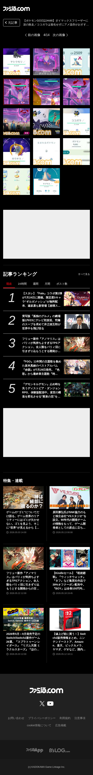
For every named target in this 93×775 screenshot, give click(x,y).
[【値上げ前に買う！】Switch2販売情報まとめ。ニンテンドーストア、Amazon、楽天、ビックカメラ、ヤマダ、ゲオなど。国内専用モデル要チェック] (70, 619)
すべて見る (84, 274)
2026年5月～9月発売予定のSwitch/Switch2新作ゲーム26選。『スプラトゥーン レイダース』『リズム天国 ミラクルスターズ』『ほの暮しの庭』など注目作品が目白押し (23, 641)
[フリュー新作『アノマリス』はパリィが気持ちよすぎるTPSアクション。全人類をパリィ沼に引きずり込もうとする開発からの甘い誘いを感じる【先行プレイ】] (77, 344)
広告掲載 (60, 725)
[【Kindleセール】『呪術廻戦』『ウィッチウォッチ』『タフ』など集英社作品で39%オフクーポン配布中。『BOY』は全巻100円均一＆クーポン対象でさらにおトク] (70, 558)
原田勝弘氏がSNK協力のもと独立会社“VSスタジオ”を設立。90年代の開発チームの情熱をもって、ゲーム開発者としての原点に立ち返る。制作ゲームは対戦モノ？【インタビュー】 (70, 520)
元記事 (10, 23)
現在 (9, 283)
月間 (47, 283)
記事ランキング (20, 274)
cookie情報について (39, 725)
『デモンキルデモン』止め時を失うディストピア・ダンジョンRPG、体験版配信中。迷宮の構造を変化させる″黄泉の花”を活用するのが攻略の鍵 (41, 391)
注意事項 (79, 718)
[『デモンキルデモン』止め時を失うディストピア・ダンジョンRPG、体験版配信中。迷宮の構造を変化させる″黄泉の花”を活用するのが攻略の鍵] (77, 389)
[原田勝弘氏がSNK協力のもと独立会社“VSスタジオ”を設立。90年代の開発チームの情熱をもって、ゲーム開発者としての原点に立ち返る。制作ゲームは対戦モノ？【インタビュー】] (70, 497)
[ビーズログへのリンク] (59, 750)
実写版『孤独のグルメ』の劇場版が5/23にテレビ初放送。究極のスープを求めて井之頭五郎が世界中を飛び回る (41, 322)
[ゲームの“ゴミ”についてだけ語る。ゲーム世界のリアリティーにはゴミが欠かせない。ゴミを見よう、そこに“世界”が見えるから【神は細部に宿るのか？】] (23, 497)
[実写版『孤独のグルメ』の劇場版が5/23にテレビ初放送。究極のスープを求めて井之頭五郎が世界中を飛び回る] (77, 321)
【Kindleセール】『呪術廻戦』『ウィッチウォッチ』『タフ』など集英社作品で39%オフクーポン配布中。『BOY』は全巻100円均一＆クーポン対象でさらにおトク (69, 580)
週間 (35, 283)
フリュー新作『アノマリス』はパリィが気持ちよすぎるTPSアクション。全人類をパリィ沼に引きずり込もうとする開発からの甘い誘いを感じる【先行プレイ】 (41, 345)
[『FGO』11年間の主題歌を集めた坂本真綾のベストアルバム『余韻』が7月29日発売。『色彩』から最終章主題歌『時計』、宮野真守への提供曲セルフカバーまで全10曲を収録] (77, 367)
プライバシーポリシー (42, 718)
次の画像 (59, 35)
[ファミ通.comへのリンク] (16, 8)
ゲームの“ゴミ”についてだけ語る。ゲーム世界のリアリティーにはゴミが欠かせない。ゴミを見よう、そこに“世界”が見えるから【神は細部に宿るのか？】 (22, 520)
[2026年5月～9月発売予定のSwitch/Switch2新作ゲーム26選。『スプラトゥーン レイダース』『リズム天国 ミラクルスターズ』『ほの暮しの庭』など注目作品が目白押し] (23, 619)
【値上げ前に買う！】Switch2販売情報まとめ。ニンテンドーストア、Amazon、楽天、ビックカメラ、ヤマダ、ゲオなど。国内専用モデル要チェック (69, 641)
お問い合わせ (16, 718)
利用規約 (65, 718)
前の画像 (34, 35)
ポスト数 (61, 283)
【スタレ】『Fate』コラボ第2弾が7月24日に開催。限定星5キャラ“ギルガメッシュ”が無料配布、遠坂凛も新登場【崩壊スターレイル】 (42, 300)
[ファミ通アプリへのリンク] (34, 750)
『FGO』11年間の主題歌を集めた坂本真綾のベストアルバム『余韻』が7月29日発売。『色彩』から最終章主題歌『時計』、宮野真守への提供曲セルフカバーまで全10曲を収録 (41, 368)
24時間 (22, 283)
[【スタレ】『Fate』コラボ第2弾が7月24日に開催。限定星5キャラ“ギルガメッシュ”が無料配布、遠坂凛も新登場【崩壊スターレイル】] (77, 298)
